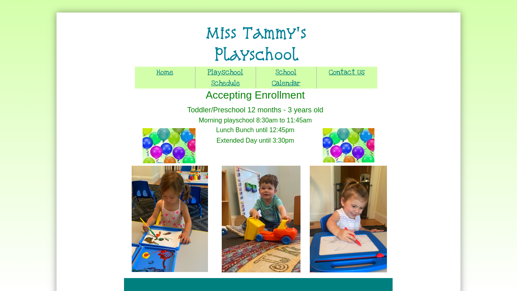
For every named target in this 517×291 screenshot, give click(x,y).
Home (164, 72)
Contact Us (347, 72)
